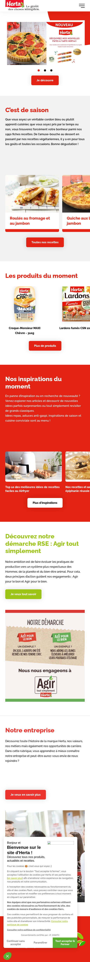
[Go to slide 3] (51, 70)
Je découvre (45, 80)
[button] (7, 956)
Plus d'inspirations (45, 502)
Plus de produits (45, 345)
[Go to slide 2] (45, 70)
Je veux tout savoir (23, 594)
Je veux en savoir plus (26, 794)
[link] (32, 209)
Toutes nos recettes (45, 242)
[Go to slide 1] (39, 70)
